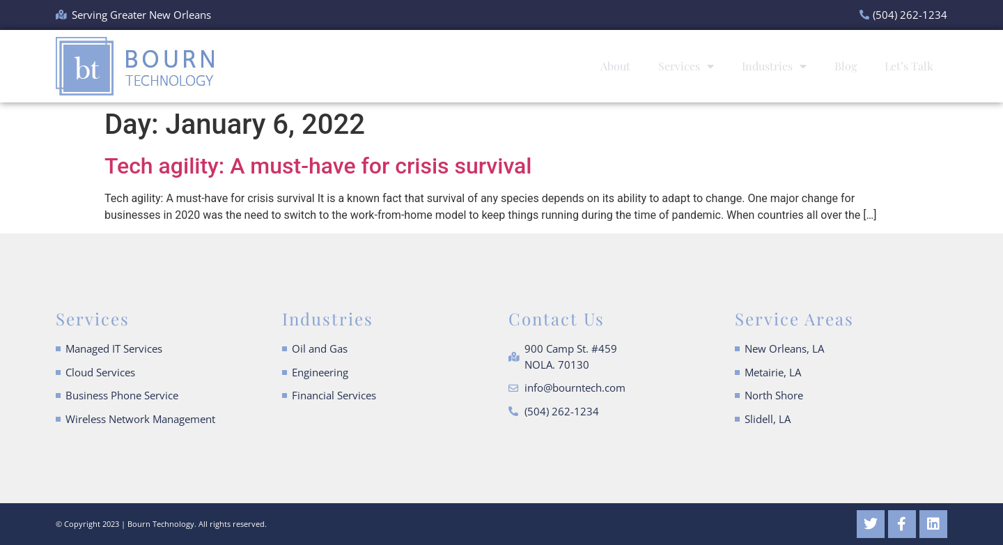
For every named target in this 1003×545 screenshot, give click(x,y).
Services (686, 66)
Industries (774, 66)
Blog (845, 66)
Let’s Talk (909, 66)
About (615, 66)
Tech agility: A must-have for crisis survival (317, 166)
